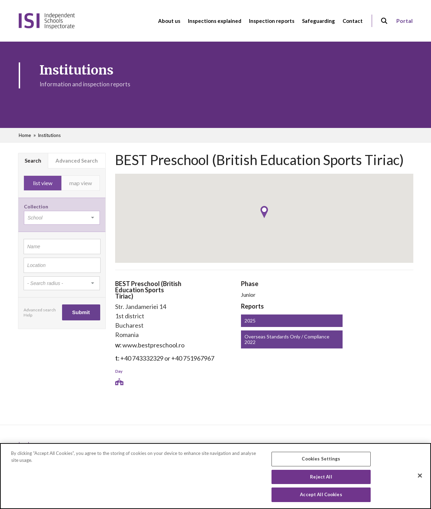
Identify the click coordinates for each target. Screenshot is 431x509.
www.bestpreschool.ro (153, 345)
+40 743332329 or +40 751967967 (167, 358)
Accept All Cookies (321, 497)
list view (42, 183)
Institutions (49, 135)
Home (25, 135)
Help (28, 315)
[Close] (420, 477)
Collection (36, 206)
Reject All (321, 479)
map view (80, 183)
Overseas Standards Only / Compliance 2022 (286, 339)
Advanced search (40, 309)
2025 (250, 320)
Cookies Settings (321, 461)
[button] (264, 212)
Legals (25, 444)
